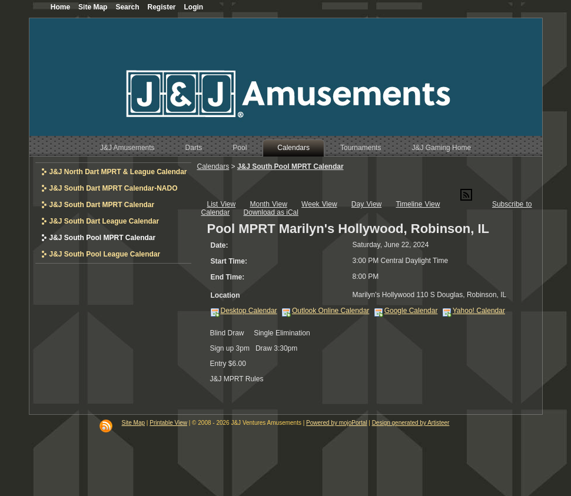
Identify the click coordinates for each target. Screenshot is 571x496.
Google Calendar (411, 311)
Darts (193, 148)
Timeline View (418, 204)
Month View (268, 204)
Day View (366, 204)
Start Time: (229, 261)
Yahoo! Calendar (479, 311)
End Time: (228, 277)
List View (221, 204)
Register (161, 7)
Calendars (293, 148)
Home (60, 7)
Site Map (133, 423)
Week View (319, 204)
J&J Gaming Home (441, 148)
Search (127, 7)
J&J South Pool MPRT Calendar (290, 166)
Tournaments (360, 148)
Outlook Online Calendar (330, 311)
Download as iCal (271, 212)
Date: (219, 245)
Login (194, 7)
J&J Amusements (127, 148)
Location (225, 295)
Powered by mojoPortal (336, 423)
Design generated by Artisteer (411, 423)
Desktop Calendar (249, 311)
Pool (240, 148)
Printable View (168, 423)
